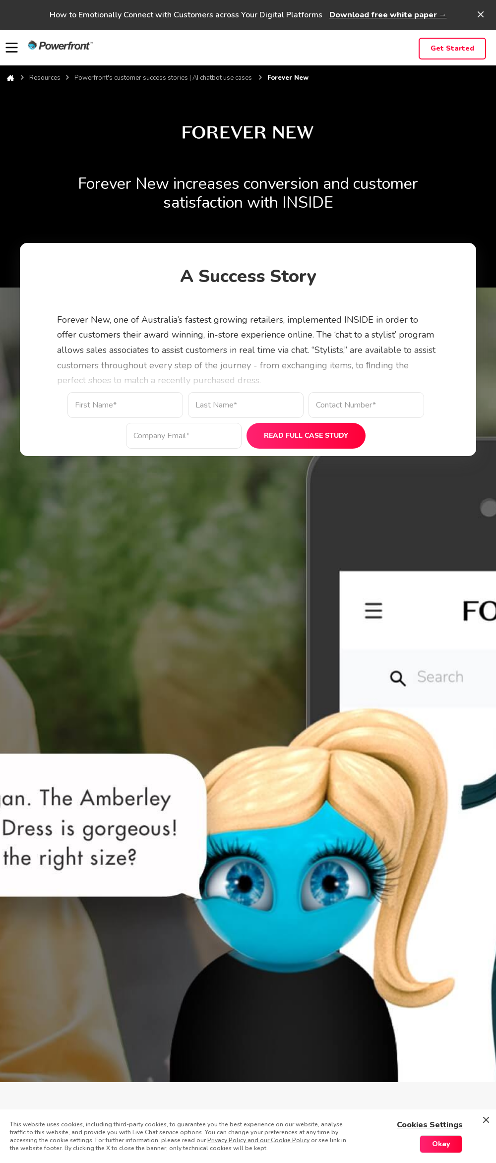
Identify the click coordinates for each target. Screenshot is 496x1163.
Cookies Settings (430, 1124)
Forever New (288, 77)
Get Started (452, 48)
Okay (441, 1144)
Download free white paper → (388, 14)
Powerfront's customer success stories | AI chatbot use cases (163, 77)
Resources (45, 77)
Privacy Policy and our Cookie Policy (258, 1140)
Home (10, 77)
